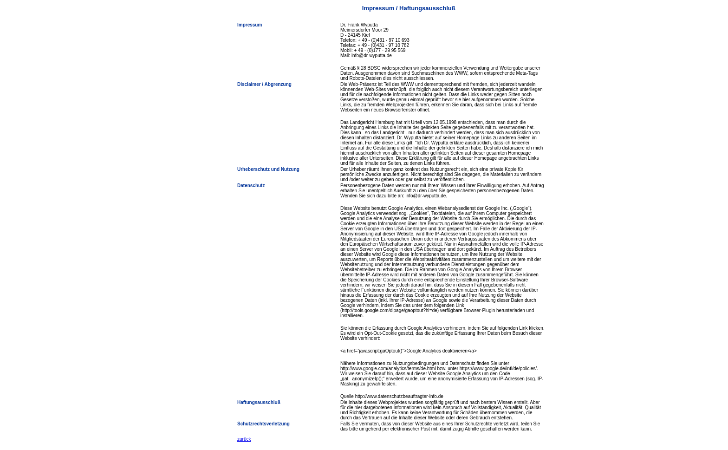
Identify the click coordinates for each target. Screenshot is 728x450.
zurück (244, 439)
